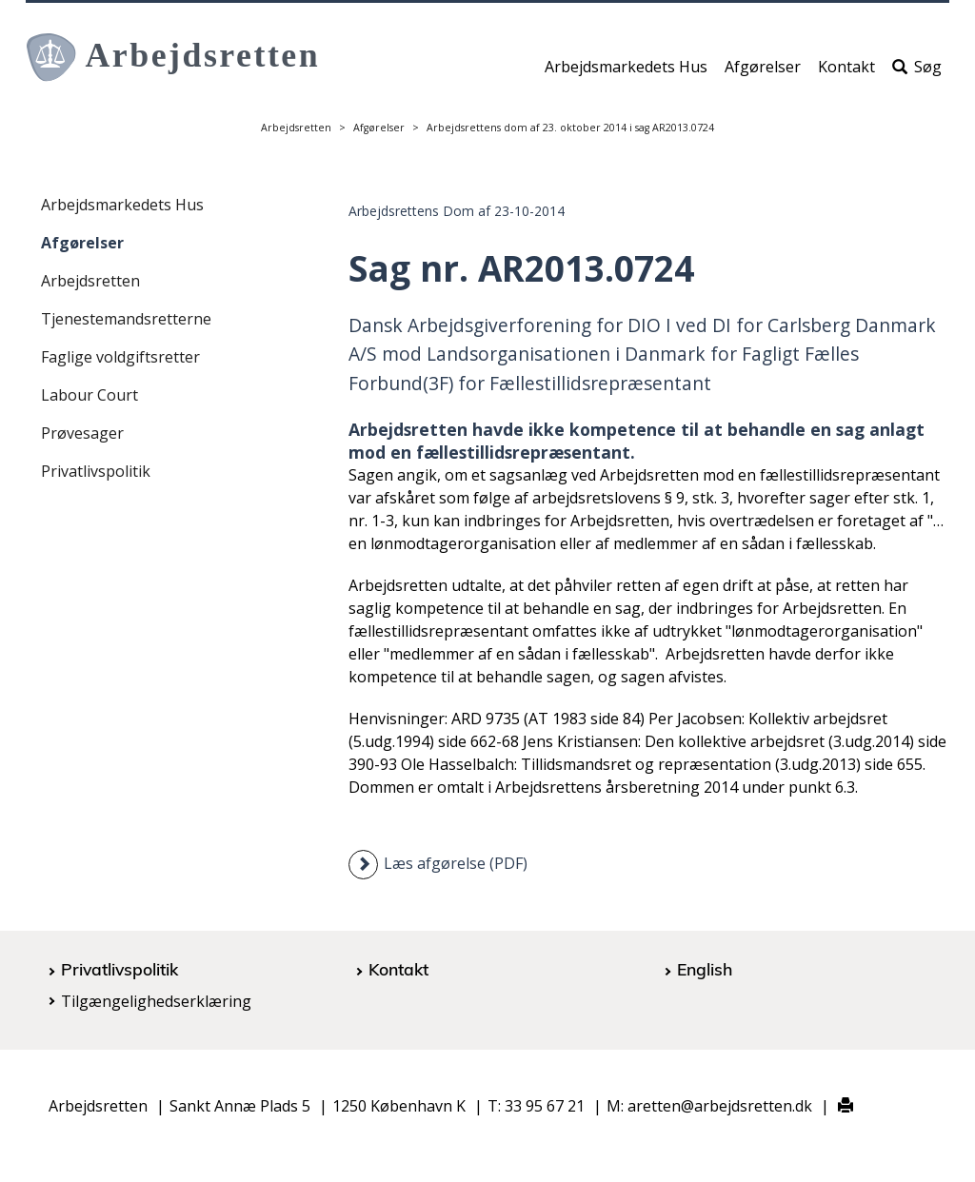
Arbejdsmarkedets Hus (626, 73)
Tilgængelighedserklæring (156, 1001)
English (704, 968)
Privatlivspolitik (95, 471)
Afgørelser (763, 73)
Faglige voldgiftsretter (120, 356)
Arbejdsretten (296, 127)
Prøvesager (82, 433)
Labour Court (89, 394)
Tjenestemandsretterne (126, 318)
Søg (917, 73)
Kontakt (846, 73)
